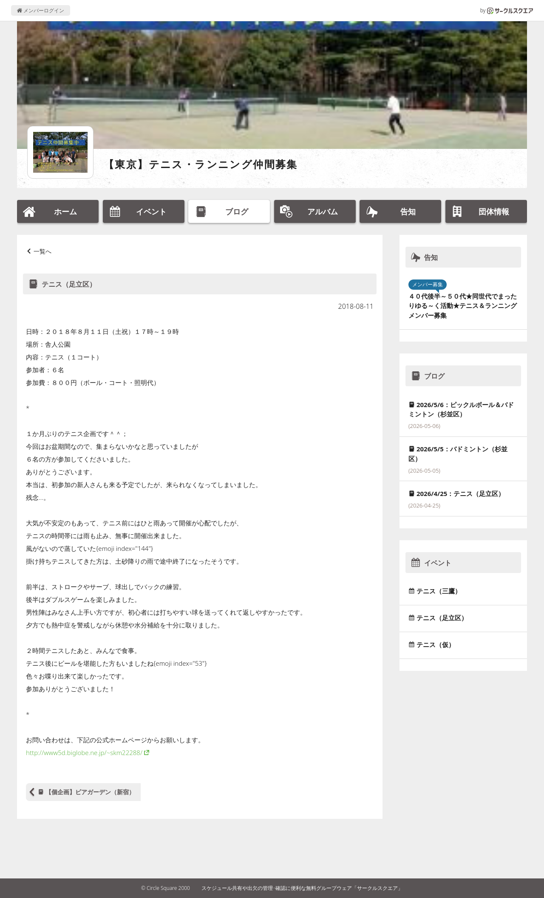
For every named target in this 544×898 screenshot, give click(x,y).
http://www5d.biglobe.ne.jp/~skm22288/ (84, 752)
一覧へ (42, 251)
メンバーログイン (40, 10)
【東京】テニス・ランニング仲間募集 (201, 164)
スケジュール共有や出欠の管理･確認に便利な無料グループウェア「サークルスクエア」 (302, 888)
